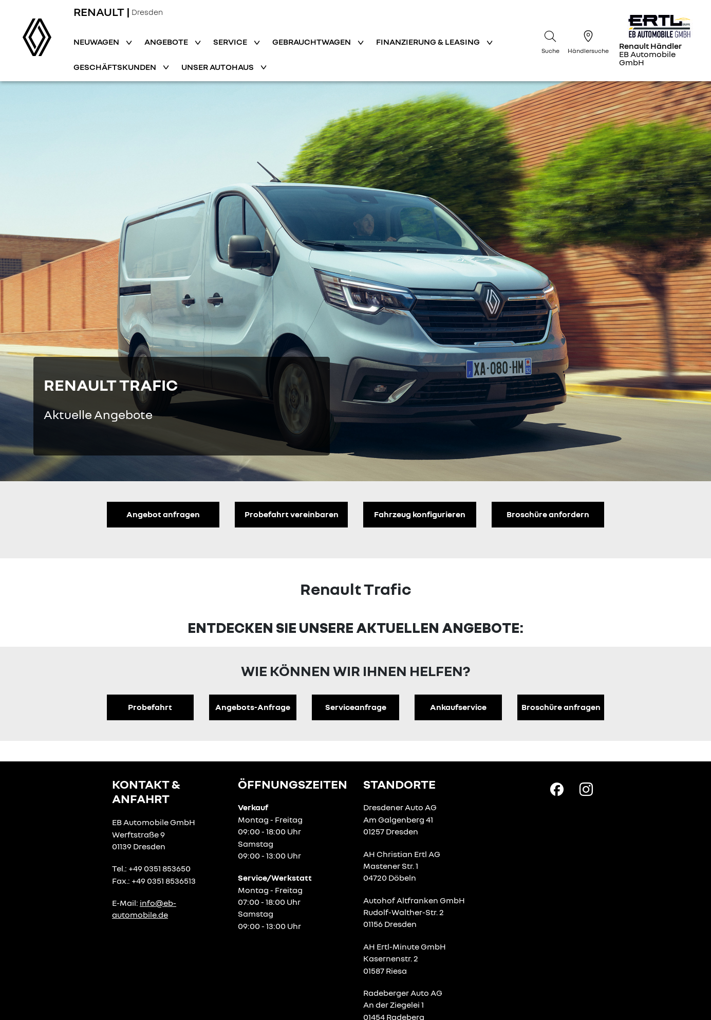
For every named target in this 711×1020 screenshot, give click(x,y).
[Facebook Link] (557, 788)
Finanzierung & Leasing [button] (428, 42)
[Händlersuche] (588, 41)
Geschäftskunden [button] (115, 67)
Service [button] (231, 42)
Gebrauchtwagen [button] (312, 42)
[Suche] (550, 41)
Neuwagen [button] (97, 42)
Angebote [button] (167, 42)
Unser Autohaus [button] (218, 67)
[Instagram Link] (586, 788)
